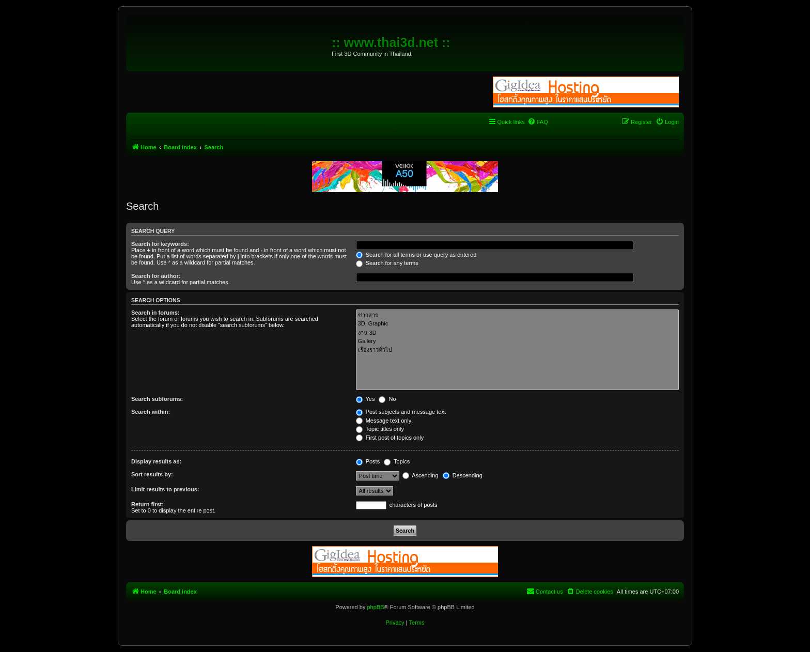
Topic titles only (380, 429)
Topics (397, 461)
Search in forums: (155, 312)
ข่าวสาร (517, 315)
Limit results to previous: (165, 489)
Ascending (420, 475)
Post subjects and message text (401, 412)
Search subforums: (157, 399)
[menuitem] (537, 122)
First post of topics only (390, 437)
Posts (368, 461)
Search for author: (155, 276)
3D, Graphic (517, 324)
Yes (365, 399)
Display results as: (156, 461)
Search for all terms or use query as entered (416, 255)
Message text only (384, 420)
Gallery (517, 341)
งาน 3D (517, 333)
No (387, 399)
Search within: (150, 412)
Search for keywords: (160, 244)
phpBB (375, 607)
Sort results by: (152, 474)
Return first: (147, 504)
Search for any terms (387, 263)
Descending (462, 475)
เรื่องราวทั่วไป (517, 350)
